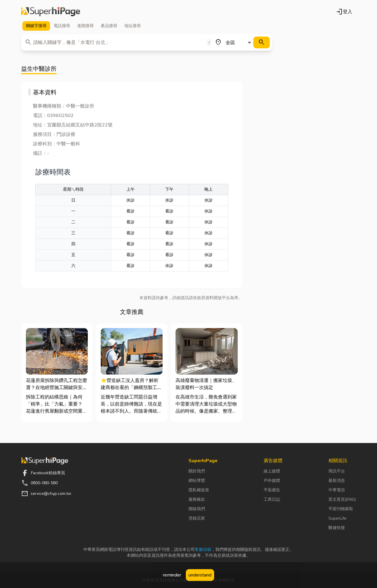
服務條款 (196, 499)
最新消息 (336, 480)
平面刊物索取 (340, 509)
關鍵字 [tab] (36, 26)
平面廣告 (272, 490)
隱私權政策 (198, 490)
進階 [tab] (85, 26)
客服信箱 (203, 549)
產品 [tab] (109, 26)
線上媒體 (272, 471)
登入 (344, 11)
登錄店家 (196, 518)
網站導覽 (196, 480)
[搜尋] (261, 42)
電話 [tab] (62, 26)
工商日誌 (272, 499)
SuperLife (337, 518)
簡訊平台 (336, 471)
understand (199, 575)
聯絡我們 (196, 509)
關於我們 (196, 471)
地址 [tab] (132, 26)
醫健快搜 (336, 528)
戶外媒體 (272, 480)
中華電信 (336, 490)
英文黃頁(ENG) (342, 499)
